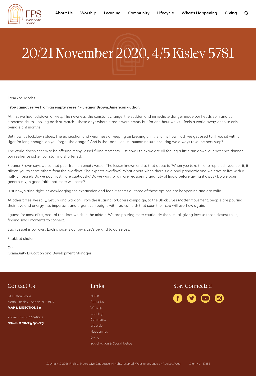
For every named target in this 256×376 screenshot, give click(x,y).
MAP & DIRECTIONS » (24, 308)
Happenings (99, 331)
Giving (231, 13)
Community (138, 13)
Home (94, 296)
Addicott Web (172, 364)
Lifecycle (165, 13)
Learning (112, 13)
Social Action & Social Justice (111, 343)
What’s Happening (199, 13)
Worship (88, 13)
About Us (64, 13)
